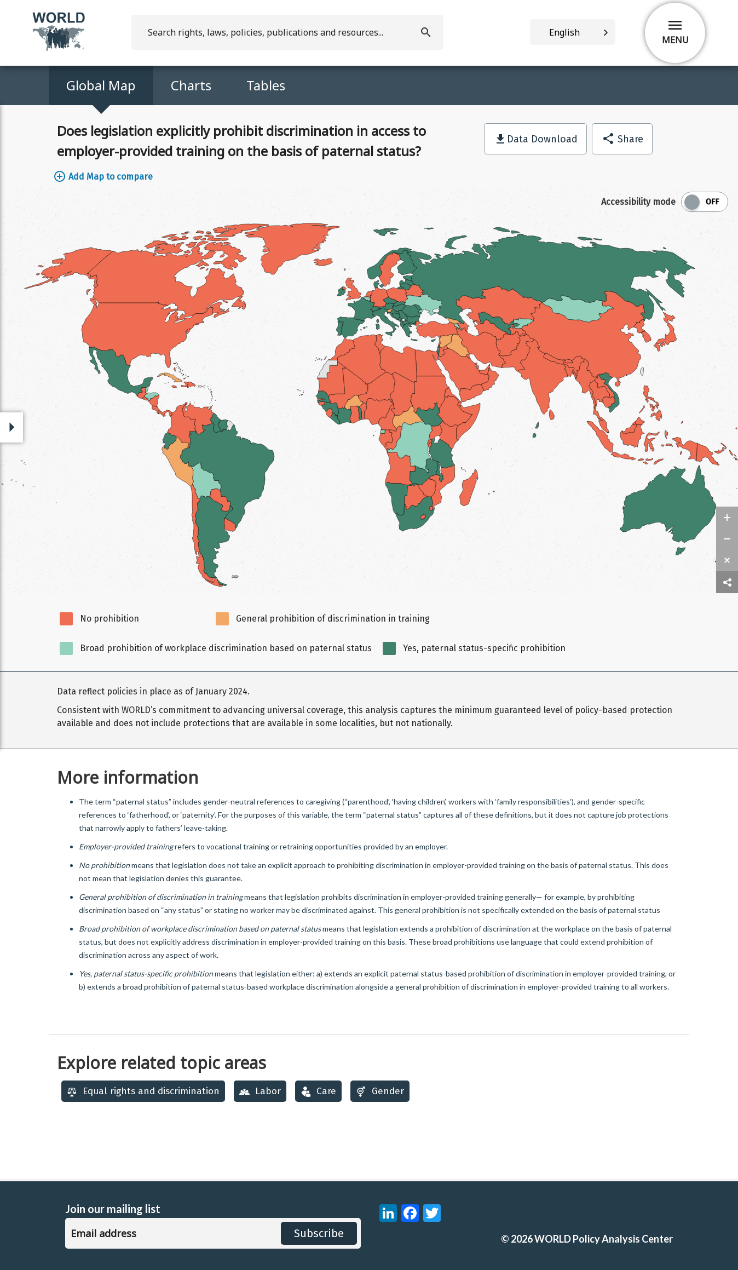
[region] (369, 710)
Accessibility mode (638, 202)
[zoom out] (727, 539)
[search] (287, 32)
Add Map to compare (103, 176)
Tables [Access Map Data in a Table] (265, 85)
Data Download (542, 139)
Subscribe (319, 1233)
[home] (59, 49)
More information (127, 777)
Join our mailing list (112, 1209)
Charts (191, 85)
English (564, 32)
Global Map (101, 85)
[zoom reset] (727, 560)
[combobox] (572, 32)
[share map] (727, 582)
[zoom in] (727, 517)
